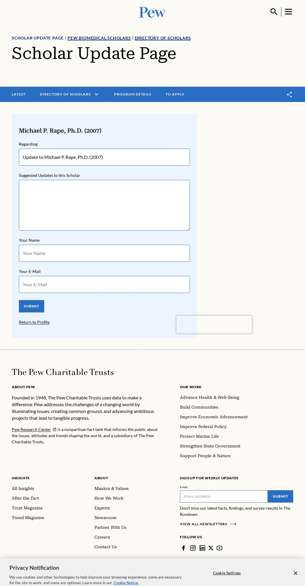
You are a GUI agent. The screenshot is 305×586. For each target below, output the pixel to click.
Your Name (29, 240)
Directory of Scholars (163, 37)
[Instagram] (192, 548)
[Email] (224, 496)
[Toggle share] (289, 94)
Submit (280, 496)
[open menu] (96, 94)
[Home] (63, 372)
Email (184, 486)
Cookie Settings (227, 577)
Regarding (28, 143)
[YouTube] (219, 548)
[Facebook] (183, 548)
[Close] (295, 576)
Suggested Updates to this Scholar (49, 175)
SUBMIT (31, 306)
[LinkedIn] (202, 548)
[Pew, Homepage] (152, 12)
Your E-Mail (30, 271)
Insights (21, 478)
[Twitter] (211, 548)
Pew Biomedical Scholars (99, 37)
